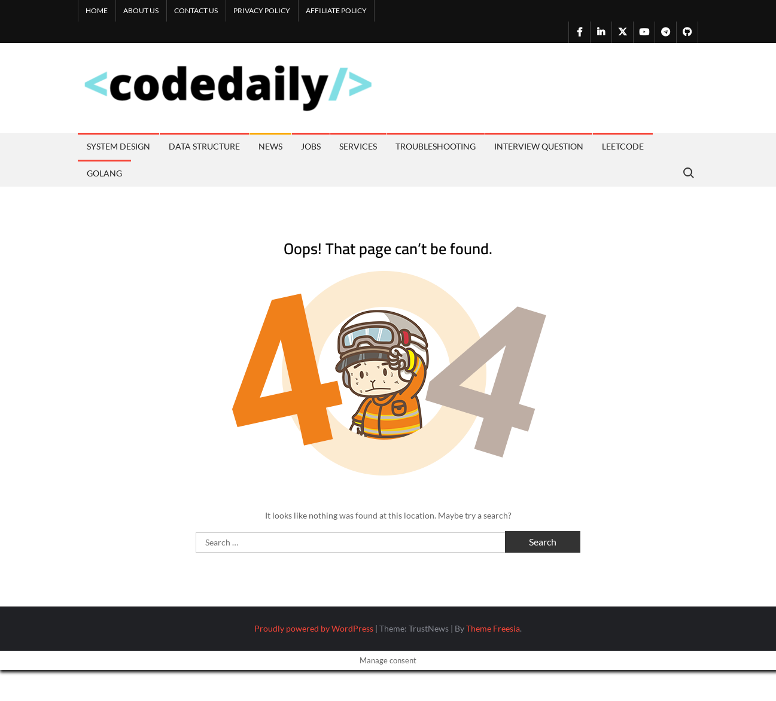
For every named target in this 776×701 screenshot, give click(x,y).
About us (141, 10)
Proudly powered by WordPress (313, 628)
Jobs (311, 146)
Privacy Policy (261, 10)
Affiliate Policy (336, 10)
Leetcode (623, 146)
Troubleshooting (435, 146)
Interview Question (538, 146)
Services (358, 146)
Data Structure (204, 146)
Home (97, 10)
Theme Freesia (493, 628)
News (270, 146)
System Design (118, 146)
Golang (104, 173)
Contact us (196, 10)
